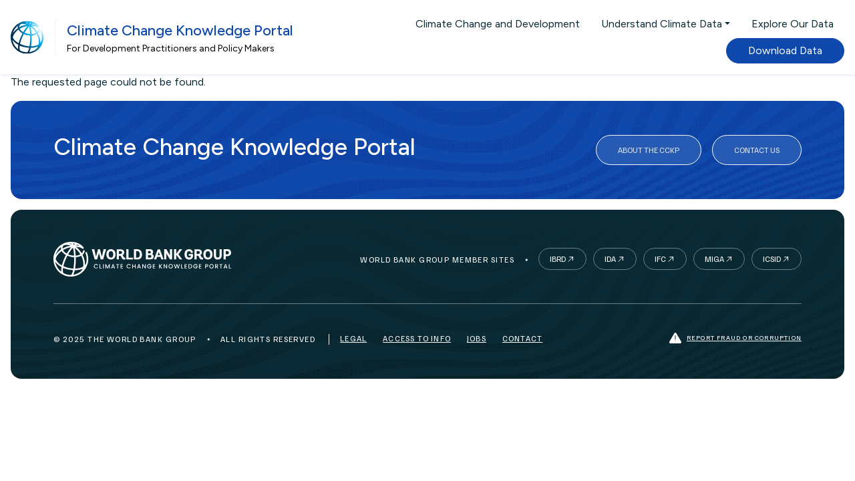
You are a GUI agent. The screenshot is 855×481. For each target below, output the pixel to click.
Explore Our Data (792, 23)
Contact (522, 338)
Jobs (476, 338)
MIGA (714, 259)
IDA (610, 259)
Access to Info (417, 338)
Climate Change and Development (497, 23)
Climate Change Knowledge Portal (180, 30)
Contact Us (757, 150)
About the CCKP (648, 150)
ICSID (772, 259)
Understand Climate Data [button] (661, 23)
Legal (353, 338)
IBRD (558, 259)
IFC (660, 259)
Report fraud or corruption (735, 338)
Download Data (785, 50)
